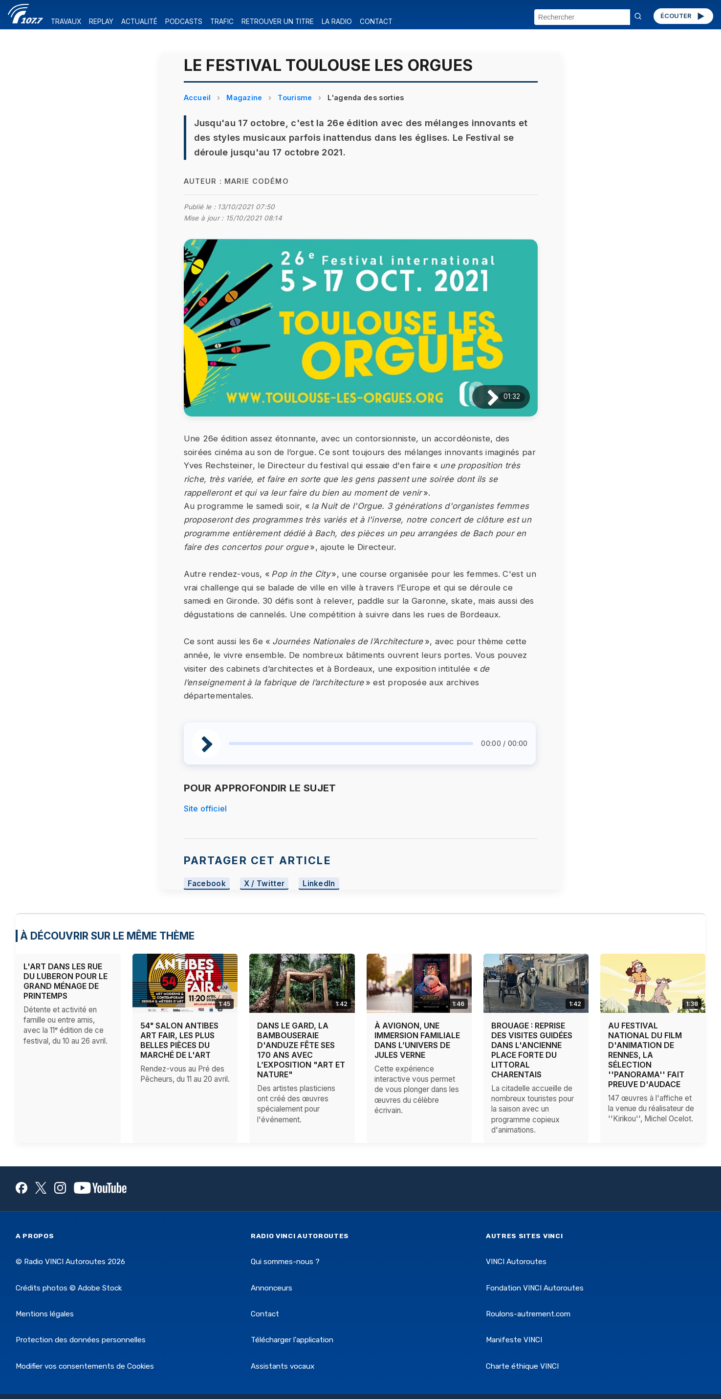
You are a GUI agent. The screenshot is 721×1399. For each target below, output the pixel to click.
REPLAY (101, 21)
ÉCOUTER (683, 16)
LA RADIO (337, 21)
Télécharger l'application (292, 1339)
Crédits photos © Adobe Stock (69, 1288)
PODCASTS (183, 21)
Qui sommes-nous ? (285, 1261)
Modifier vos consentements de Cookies (85, 1366)
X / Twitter (264, 883)
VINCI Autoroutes (516, 1261)
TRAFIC (222, 21)
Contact (265, 1314)
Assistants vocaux (282, 1366)
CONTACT (376, 21)
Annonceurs (271, 1288)
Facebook (207, 883)
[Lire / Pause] (485, 396)
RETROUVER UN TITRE (277, 21)
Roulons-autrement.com (528, 1314)
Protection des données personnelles (81, 1339)
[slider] (351, 743)
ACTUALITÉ (139, 21)
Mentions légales (45, 1314)
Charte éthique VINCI (522, 1366)
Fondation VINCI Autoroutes (535, 1288)
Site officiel (205, 808)
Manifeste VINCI (514, 1339)
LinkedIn (319, 883)
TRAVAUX (66, 21)
